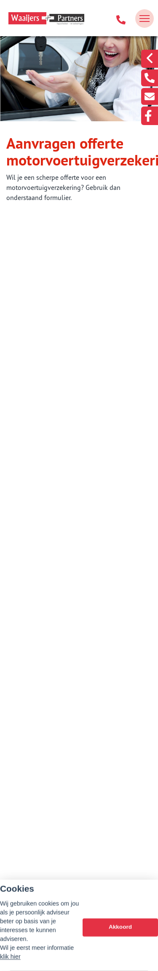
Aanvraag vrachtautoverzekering (66, 532)
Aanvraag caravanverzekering (62, 573)
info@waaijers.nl (79, 880)
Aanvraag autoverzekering (57, 490)
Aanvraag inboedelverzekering (63, 428)
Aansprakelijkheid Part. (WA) (60, 470)
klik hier (10, 963)
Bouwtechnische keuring (54, 387)
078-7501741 (79, 868)
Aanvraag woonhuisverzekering (65, 449)
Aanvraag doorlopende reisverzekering (75, 408)
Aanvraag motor (42, 552)
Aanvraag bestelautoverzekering (66, 511)
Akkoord (120, 934)
